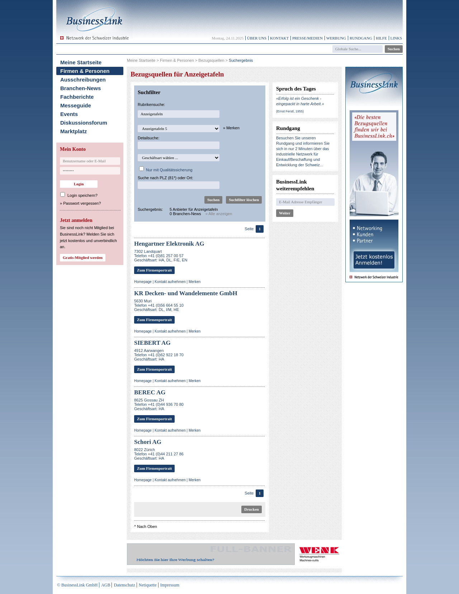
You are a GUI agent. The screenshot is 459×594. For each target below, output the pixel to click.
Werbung (336, 38)
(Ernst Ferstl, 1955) (290, 111)
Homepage (143, 282)
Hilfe (381, 38)
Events (69, 114)
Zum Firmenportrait (154, 270)
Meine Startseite (80, 62)
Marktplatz (73, 131)
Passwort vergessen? (82, 203)
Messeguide (75, 105)
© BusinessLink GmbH (77, 585)
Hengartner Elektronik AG (169, 243)
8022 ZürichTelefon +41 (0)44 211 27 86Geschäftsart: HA (159, 453)
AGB (105, 585)
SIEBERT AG (152, 342)
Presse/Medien (307, 38)
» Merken (231, 128)
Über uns (256, 38)
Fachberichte (77, 97)
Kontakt (279, 38)
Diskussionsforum (83, 123)
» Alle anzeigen (218, 214)
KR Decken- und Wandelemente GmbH (185, 293)
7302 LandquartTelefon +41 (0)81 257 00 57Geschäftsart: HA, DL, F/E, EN (161, 255)
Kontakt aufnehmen (170, 282)
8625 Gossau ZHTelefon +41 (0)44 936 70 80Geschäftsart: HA (159, 404)
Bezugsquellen (211, 60)
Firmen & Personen (85, 71)
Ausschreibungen (83, 79)
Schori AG (147, 441)
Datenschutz (124, 585)
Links (396, 38)
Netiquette (148, 585)
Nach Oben (147, 526)
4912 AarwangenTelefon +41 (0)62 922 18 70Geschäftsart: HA (159, 354)
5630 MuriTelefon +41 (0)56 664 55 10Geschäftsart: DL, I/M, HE (159, 305)
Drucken (251, 509)
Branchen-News (80, 88)
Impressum (169, 585)
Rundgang (361, 38)
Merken (194, 282)
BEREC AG (149, 392)
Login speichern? (82, 195)
